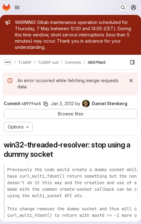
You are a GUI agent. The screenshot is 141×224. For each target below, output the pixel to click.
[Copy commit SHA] (45, 104)
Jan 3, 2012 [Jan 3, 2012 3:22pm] (62, 103)
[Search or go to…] (123, 7)
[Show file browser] (132, 62)
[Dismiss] (131, 80)
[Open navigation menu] (17, 7)
